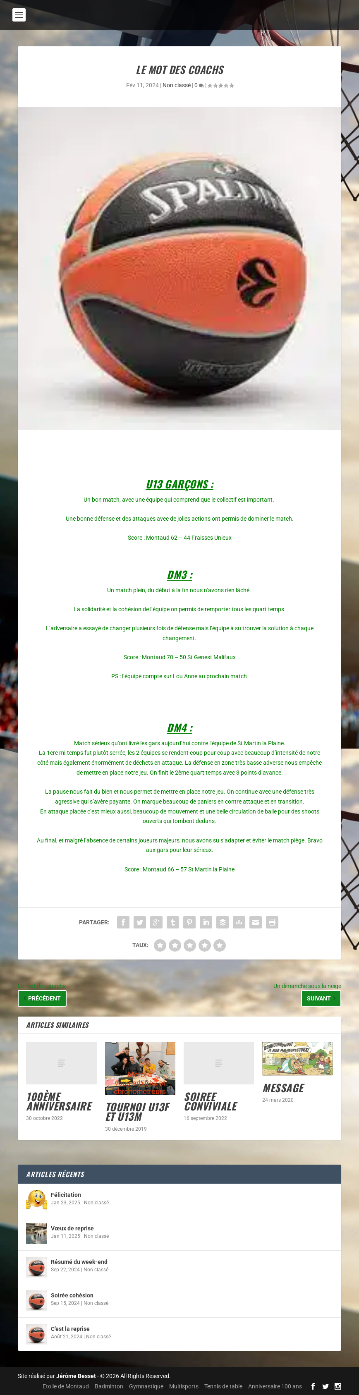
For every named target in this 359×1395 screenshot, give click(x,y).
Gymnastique (146, 1386)
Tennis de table (223, 1386)
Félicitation (66, 1195)
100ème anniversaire (58, 1101)
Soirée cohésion (72, 1295)
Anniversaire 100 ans (275, 1386)
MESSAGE (282, 1087)
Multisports (184, 1386)
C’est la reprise (70, 1329)
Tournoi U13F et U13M (137, 1111)
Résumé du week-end (79, 1262)
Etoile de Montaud (66, 1386)
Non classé (177, 85)
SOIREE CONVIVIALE (210, 1101)
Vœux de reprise (72, 1228)
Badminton (109, 1386)
